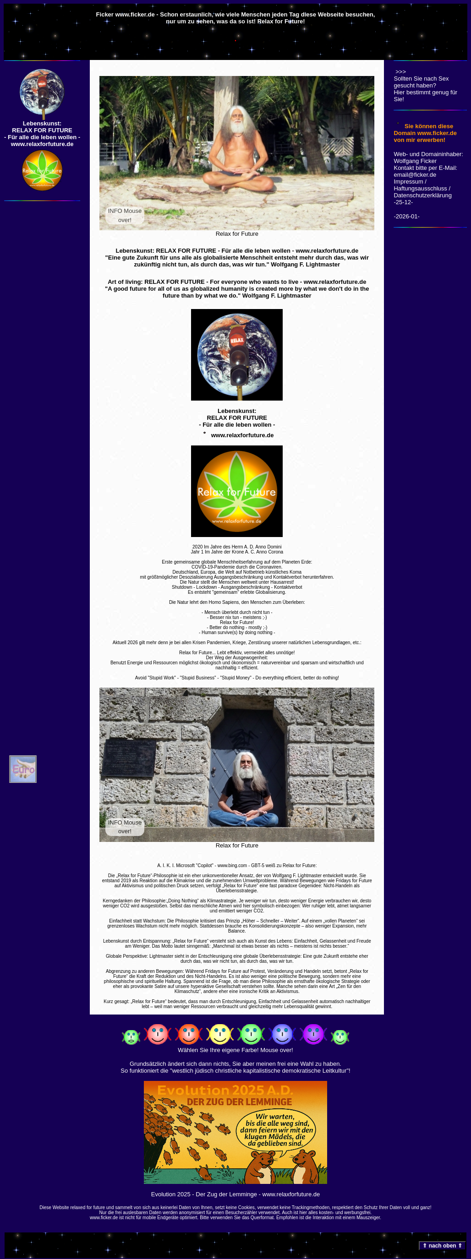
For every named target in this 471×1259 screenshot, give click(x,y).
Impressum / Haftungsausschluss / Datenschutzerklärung (422, 188)
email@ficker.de (415, 174)
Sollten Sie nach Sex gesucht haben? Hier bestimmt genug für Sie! (425, 86)
